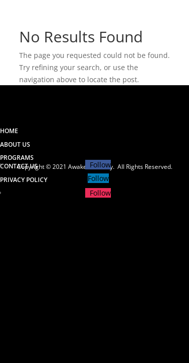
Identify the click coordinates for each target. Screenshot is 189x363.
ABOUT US (15, 144)
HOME (9, 131)
